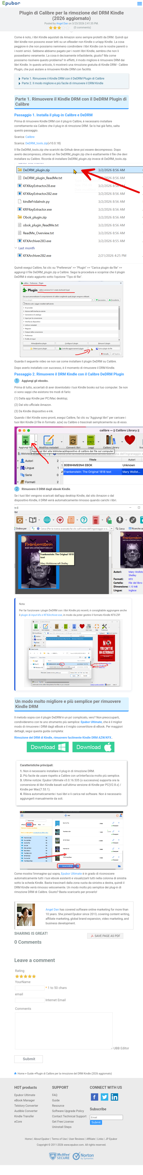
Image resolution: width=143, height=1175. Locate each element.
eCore (18, 1121)
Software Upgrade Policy (68, 1111)
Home (21, 1073)
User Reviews (76, 1138)
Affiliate (90, 1138)
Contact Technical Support (69, 1116)
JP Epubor (111, 1138)
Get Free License (63, 1121)
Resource (58, 1105)
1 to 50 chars (57, 988)
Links (100, 1138)
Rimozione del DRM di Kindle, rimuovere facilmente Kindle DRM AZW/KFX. (63, 737)
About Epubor (42, 1138)
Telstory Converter (26, 1105)
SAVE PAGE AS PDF (107, 936)
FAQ (54, 1095)
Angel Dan (52, 909)
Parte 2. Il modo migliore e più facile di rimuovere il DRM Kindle (62, 83)
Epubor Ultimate (71, 873)
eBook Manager (24, 1100)
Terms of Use (59, 1138)
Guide (30, 1073)
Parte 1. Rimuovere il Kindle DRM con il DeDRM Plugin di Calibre (63, 78)
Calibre (30, 137)
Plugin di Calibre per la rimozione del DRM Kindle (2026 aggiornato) (74, 1073)
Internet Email (55, 1000)
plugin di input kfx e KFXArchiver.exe (41, 615)
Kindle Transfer (24, 1116)
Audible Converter (25, 1111)
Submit (96, 1122)
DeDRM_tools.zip (36, 143)
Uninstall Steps (62, 1127)
